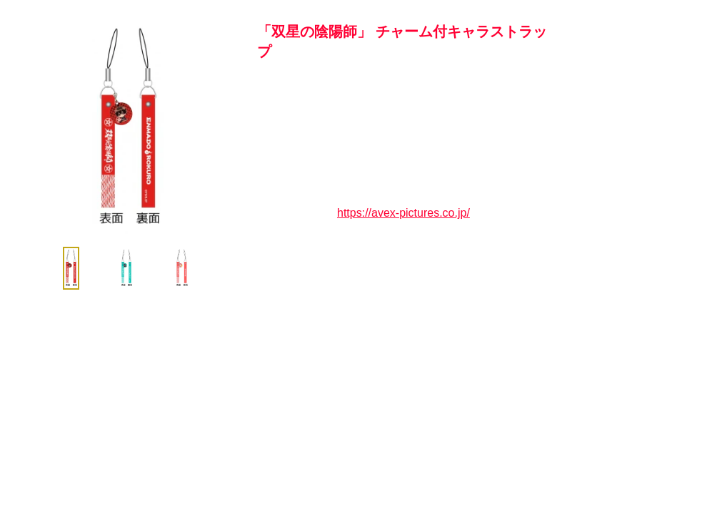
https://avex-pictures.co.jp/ (403, 213)
